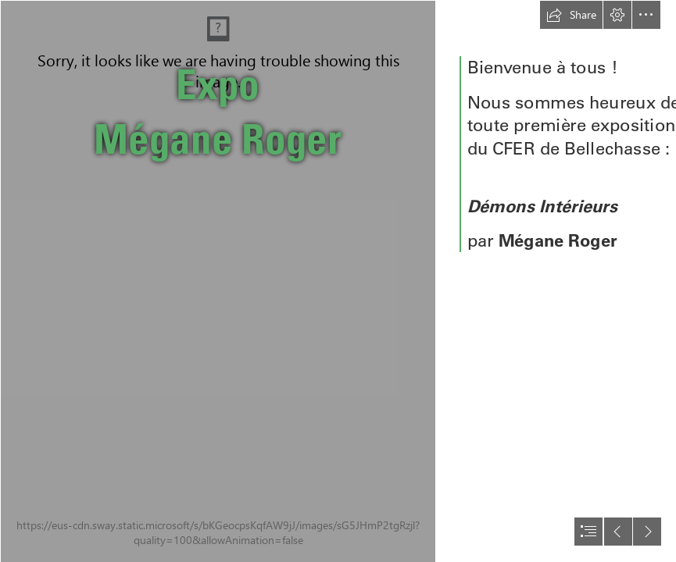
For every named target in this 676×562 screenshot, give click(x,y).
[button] (571, 15)
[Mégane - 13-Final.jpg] (217, 281)
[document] (338, 281)
